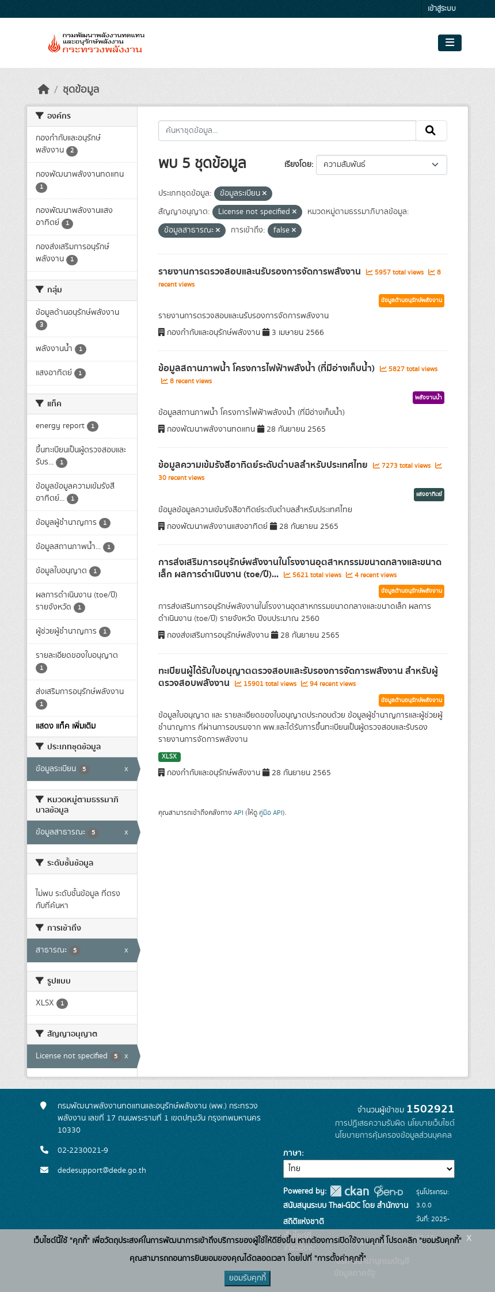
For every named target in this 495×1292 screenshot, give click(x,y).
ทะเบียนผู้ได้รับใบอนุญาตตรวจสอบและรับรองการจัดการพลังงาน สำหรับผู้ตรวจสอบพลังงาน (298, 677)
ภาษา (292, 1153)
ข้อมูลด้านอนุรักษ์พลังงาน (411, 300)
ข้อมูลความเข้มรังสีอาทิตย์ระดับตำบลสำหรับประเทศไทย (264, 465)
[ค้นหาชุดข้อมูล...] (287, 130)
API (238, 812)
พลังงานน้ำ (428, 398)
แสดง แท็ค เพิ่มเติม (66, 726)
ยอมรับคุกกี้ (247, 1278)
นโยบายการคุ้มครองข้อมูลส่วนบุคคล (393, 1135)
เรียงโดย (297, 164)
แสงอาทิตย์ (429, 494)
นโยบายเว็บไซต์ (431, 1123)
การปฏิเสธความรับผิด (370, 1123)
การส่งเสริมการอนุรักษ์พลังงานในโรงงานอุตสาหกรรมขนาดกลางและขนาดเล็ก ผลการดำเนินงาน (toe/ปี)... (299, 568)
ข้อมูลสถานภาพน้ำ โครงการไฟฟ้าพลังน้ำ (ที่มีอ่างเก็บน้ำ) (267, 368)
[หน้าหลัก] (44, 89)
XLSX (169, 756)
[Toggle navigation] (450, 43)
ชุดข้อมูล (81, 89)
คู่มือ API (271, 812)
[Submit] (431, 130)
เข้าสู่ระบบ (442, 8)
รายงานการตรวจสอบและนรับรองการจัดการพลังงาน (260, 271)
